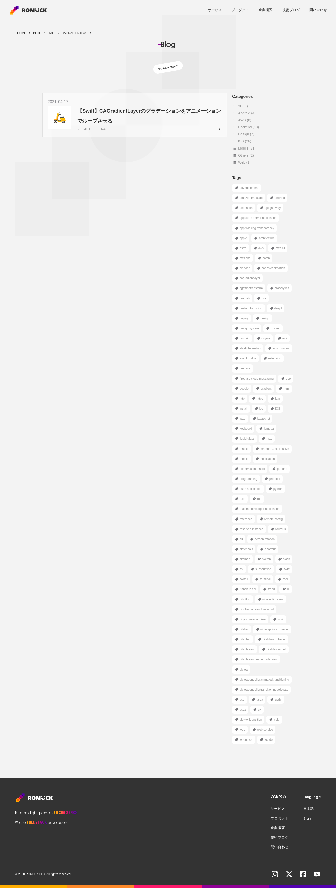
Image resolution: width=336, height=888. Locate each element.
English (308, 818)
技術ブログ (291, 10)
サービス (215, 10)
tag (51, 33)
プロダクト (240, 10)
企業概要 (266, 10)
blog (37, 33)
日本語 (308, 808)
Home (21, 33)
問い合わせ (318, 10)
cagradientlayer (76, 33)
